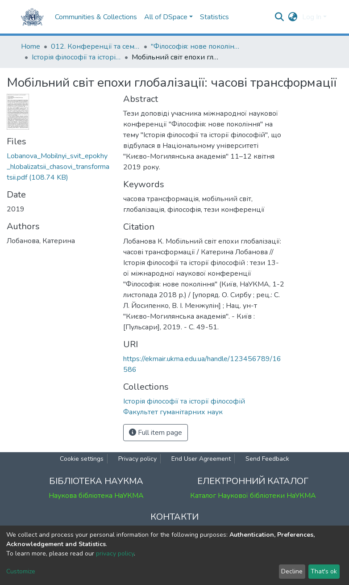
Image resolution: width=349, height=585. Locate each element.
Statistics (214, 17)
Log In (311, 17)
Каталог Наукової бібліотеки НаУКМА (253, 496)
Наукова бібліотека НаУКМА (96, 496)
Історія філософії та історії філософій (76, 57)
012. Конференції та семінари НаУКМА (95, 46)
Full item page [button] (155, 433)
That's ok (324, 571)
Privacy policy (137, 459)
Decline (292, 571)
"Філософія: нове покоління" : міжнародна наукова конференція (195, 46)
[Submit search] (280, 17)
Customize (20, 571)
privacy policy (115, 553)
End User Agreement (201, 459)
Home (30, 46)
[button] (293, 17)
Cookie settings (82, 459)
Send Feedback (267, 459)
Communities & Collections (96, 17)
